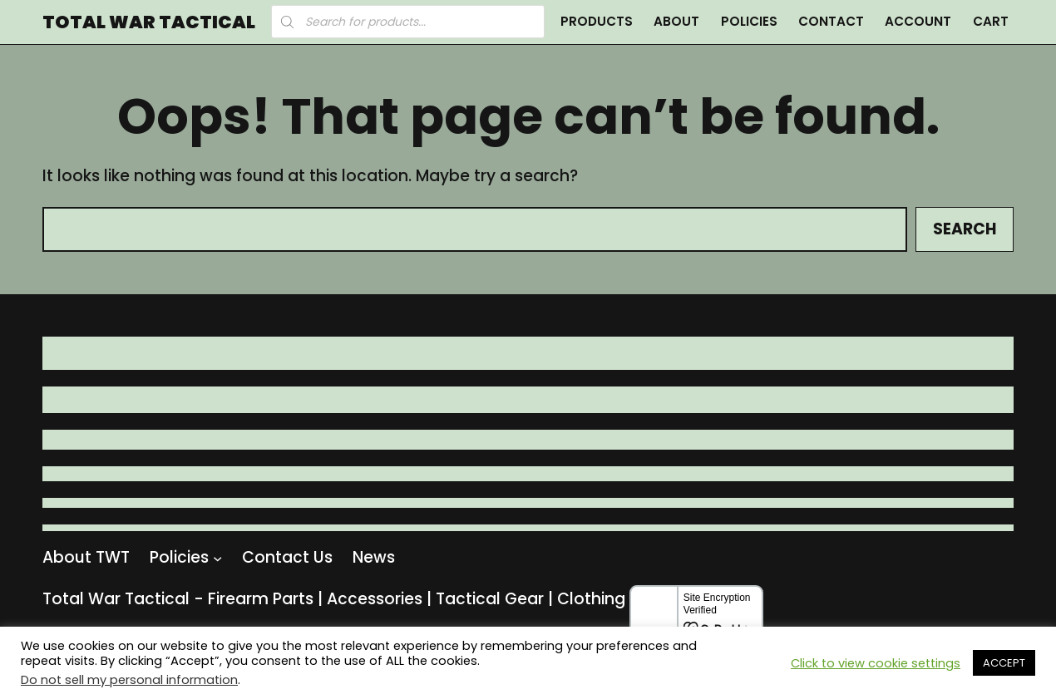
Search (964, 229)
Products (596, 21)
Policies (749, 21)
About (676, 21)
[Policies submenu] (217, 558)
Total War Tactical (148, 22)
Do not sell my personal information (129, 680)
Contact (831, 21)
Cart (991, 21)
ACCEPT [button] (1004, 663)
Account (918, 21)
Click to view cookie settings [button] (875, 663)
